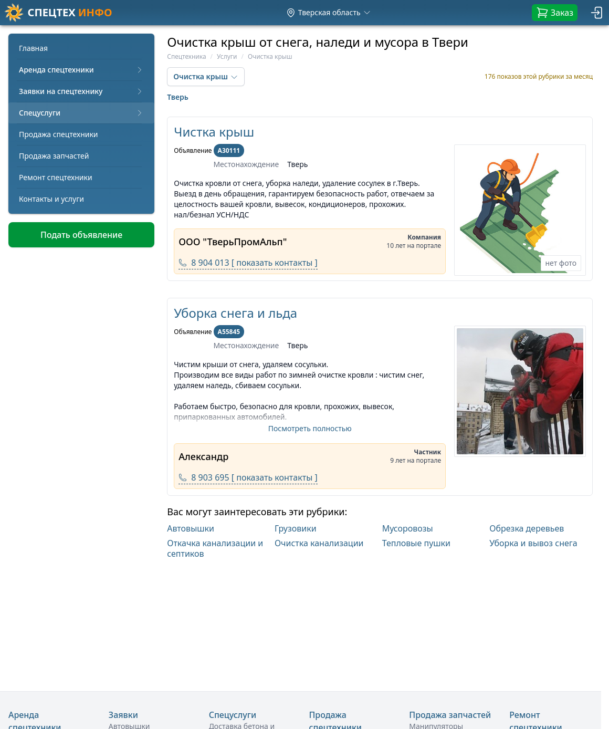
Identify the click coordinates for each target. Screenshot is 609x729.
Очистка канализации (319, 543)
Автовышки (190, 528)
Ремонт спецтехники (55, 177)
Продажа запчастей (54, 156)
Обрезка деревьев (526, 528)
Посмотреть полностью (310, 428)
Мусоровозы (407, 528)
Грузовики (296, 528)
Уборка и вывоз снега (533, 543)
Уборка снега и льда (235, 312)
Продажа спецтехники (58, 134)
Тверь (177, 97)
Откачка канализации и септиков (215, 548)
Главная (33, 48)
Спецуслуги (81, 113)
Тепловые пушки (416, 543)
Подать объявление (81, 235)
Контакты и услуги (51, 199)
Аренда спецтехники (81, 70)
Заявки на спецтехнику (81, 91)
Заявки (123, 715)
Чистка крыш (214, 131)
